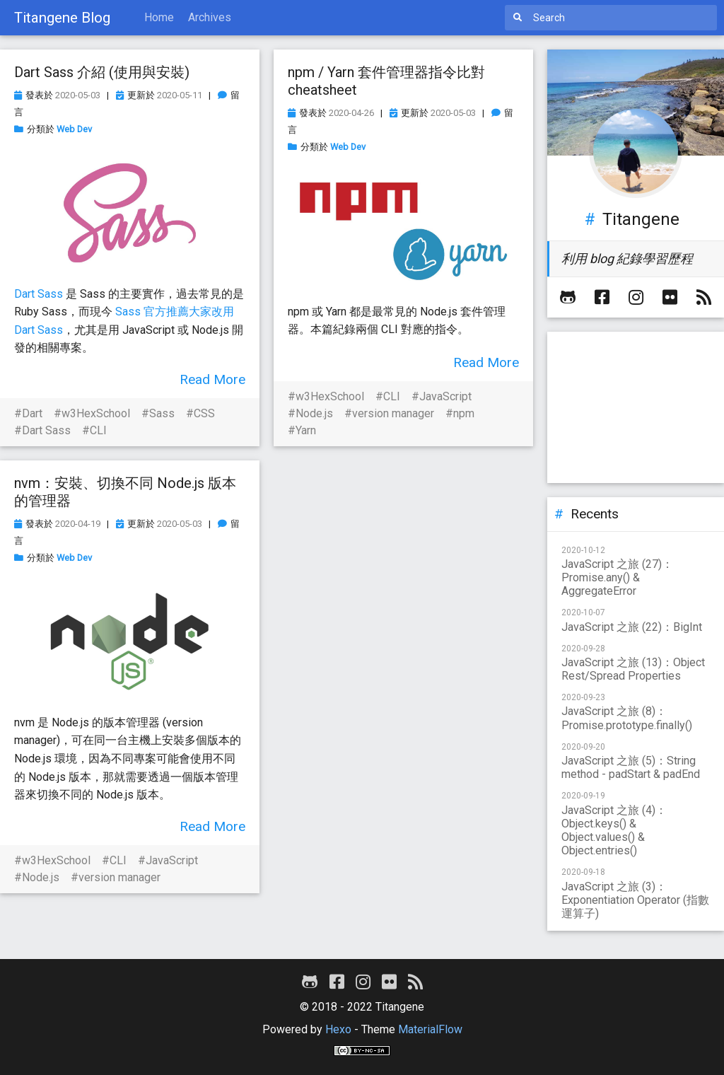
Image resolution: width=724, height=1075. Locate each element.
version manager (393, 413)
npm (463, 413)
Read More (212, 379)
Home (159, 17)
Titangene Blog (62, 17)
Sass (162, 413)
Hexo (338, 1029)
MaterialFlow (430, 1029)
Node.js (314, 413)
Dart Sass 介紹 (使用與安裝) (101, 72)
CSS (204, 413)
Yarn (306, 430)
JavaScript (445, 396)
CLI (98, 430)
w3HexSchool (96, 413)
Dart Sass (38, 294)
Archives (209, 17)
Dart (32, 413)
